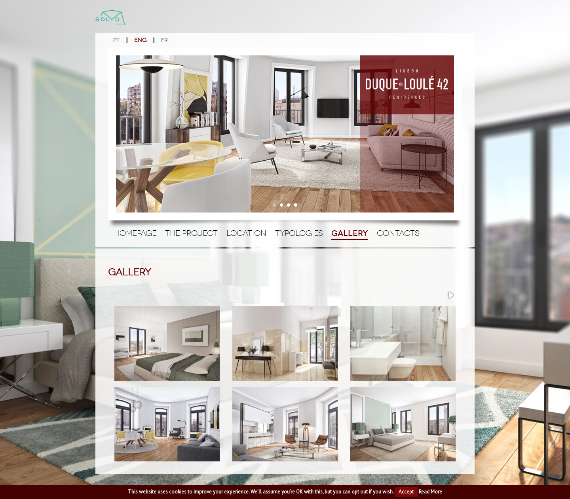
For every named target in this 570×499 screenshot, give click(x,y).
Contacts (398, 233)
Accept (406, 491)
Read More (430, 491)
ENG (140, 40)
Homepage (135, 233)
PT (116, 40)
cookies (177, 491)
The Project (191, 233)
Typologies (299, 233)
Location (246, 233)
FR (164, 40)
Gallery (349, 233)
